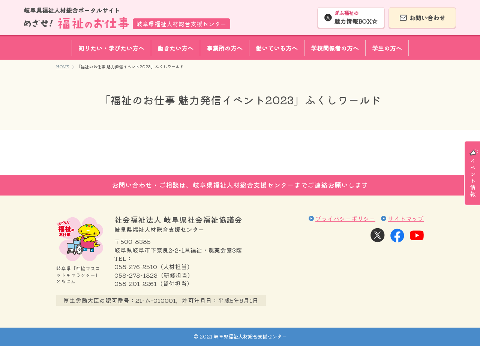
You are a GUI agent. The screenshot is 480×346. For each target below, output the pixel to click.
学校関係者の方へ (335, 48)
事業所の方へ (225, 48)
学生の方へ (387, 48)
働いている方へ (277, 48)
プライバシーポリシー (345, 218)
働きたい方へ (176, 48)
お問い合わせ (427, 17)
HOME (62, 66)
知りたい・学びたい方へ (111, 48)
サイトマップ (406, 218)
